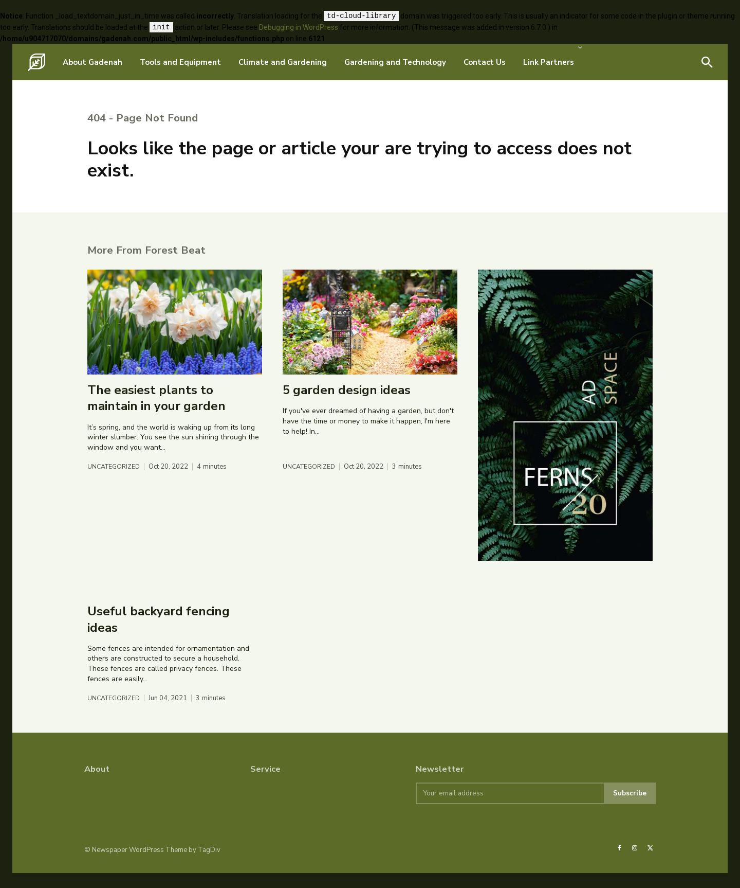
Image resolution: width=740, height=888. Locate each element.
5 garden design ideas (347, 404)
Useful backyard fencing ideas (158, 633)
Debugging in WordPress (298, 28)
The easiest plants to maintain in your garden (156, 412)
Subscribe (629, 808)
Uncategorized (115, 481)
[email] (509, 808)
